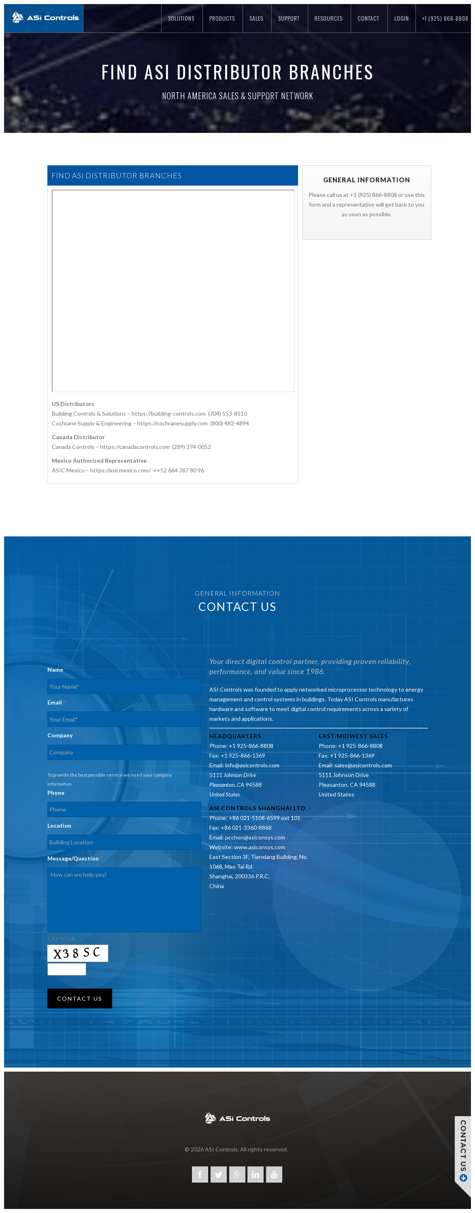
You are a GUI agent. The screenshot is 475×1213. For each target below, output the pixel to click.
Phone (55, 792)
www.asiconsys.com (259, 847)
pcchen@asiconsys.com (255, 837)
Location (59, 825)
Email (56, 702)
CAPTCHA (61, 938)
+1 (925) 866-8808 (445, 18)
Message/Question (74, 858)
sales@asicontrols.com (363, 765)
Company (61, 735)
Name (57, 669)
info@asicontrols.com (252, 765)
